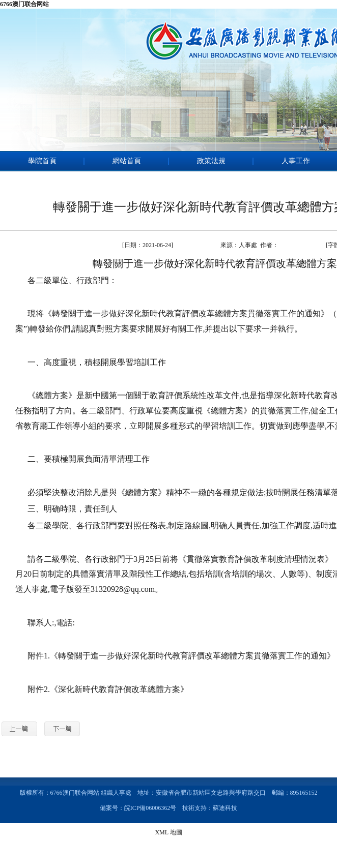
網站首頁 (127, 161)
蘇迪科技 (225, 807)
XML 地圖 (168, 832)
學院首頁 (42, 161)
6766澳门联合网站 (24, 4)
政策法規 (211, 161)
